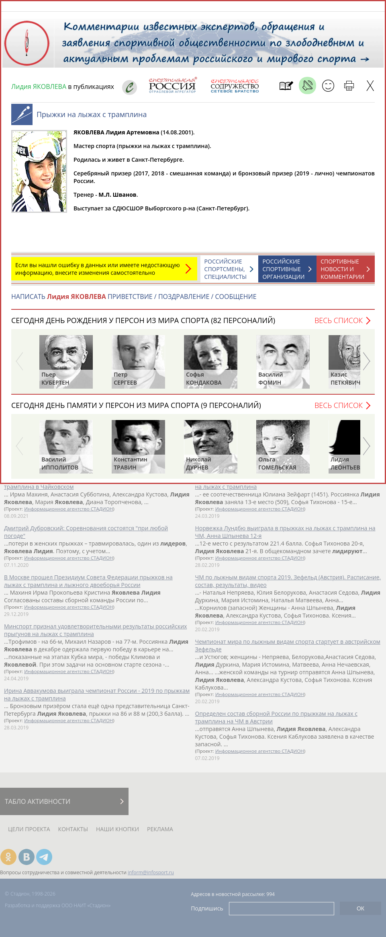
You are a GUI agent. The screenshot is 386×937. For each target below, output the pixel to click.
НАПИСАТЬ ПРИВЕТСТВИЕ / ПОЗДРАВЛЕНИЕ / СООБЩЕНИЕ (134, 300)
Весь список (339, 324)
